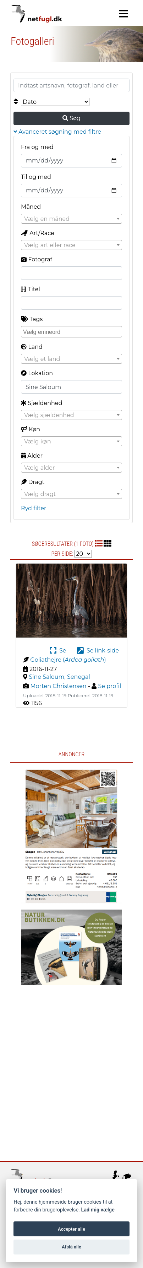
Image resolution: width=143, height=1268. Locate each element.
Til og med (36, 177)
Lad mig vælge (97, 1210)
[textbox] (71, 219)
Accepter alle (71, 1229)
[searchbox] (72, 331)
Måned (31, 206)
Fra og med (37, 147)
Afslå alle (71, 1247)
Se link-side (98, 650)
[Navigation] (124, 14)
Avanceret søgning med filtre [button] (57, 131)
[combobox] (71, 219)
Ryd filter (33, 508)
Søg (71, 118)
